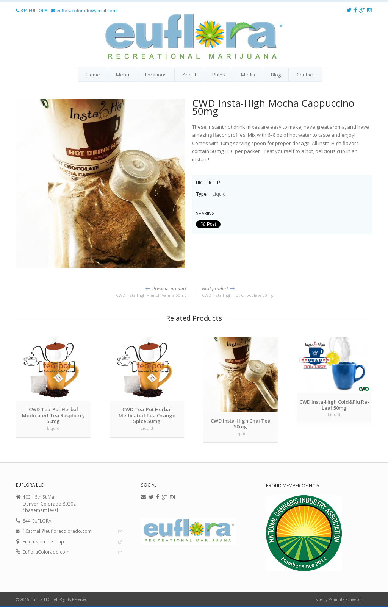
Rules (218, 74)
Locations (156, 74)
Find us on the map (43, 541)
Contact (305, 74)
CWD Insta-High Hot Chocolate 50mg (287, 291)
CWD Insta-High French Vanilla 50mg (101, 291)
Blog (276, 74)
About (189, 74)
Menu (122, 74)
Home (93, 74)
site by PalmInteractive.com (340, 599)
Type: (202, 194)
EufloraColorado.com (46, 552)
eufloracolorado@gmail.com (86, 10)
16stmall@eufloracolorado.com (57, 531)
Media (248, 74)
